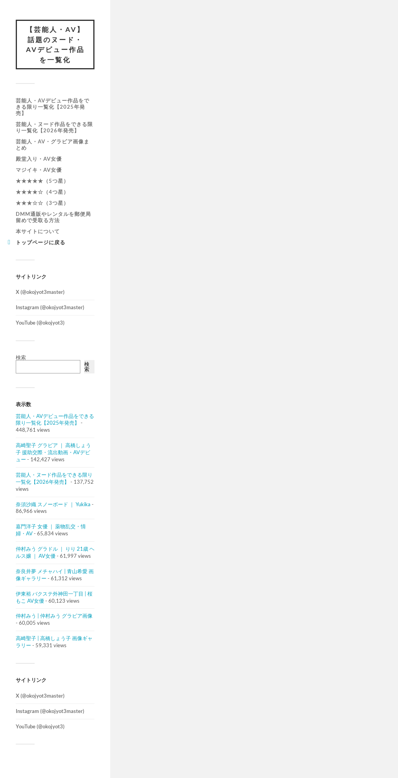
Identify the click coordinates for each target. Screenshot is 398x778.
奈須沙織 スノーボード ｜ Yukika (53, 504)
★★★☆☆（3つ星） (42, 203)
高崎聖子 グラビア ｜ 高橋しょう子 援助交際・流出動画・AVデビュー (53, 452)
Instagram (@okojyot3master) (50, 307)
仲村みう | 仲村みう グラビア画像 (54, 616)
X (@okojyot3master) (40, 292)
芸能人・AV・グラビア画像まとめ (52, 144)
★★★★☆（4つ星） (42, 192)
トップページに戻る (40, 242)
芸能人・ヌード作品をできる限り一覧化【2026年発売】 (54, 127)
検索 (21, 357)
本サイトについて (38, 231)
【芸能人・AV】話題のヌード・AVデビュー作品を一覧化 (55, 44)
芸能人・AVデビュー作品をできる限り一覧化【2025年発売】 (52, 106)
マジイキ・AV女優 (39, 170)
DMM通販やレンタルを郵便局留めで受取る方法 (53, 217)
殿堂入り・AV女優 (39, 159)
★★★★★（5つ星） (42, 181)
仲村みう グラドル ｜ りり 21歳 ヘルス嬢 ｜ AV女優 (55, 552)
